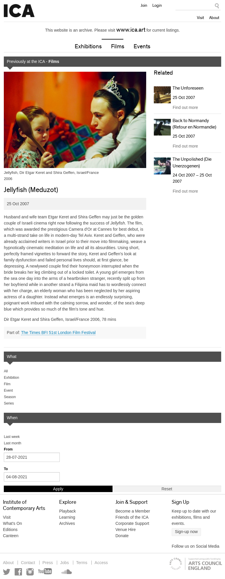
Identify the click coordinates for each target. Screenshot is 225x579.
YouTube (45, 571)
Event (8, 390)
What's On (12, 523)
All (6, 371)
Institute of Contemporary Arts (19, 11)
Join (144, 5)
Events (142, 46)
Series (9, 403)
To (6, 469)
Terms (81, 562)
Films (117, 46)
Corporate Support (132, 523)
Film (7, 384)
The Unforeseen (188, 88)
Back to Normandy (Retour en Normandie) (194, 123)
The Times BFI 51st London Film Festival (58, 332)
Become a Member (132, 511)
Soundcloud (66, 571)
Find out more (185, 107)
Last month (12, 443)
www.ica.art (130, 30)
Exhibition (11, 378)
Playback (67, 511)
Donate (122, 535)
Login (157, 5)
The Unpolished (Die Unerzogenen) (192, 162)
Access (101, 562)
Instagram (30, 571)
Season (10, 397)
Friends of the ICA (132, 517)
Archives (67, 523)
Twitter (6, 571)
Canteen (10, 535)
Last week (12, 437)
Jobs (64, 562)
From (8, 449)
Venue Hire (125, 529)
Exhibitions (88, 46)
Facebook (18, 571)
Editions (10, 529)
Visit (200, 18)
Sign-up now (186, 531)
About (214, 18)
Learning (67, 517)
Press (47, 562)
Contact (28, 562)
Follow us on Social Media (195, 546)
